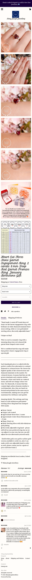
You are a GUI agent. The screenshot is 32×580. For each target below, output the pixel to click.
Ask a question (15, 311)
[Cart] (30, 9)
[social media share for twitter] (5, 311)
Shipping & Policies (15, 318)
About (7, 558)
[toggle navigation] (2, 9)
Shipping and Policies (17, 558)
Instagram (4, 566)
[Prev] (1, 548)
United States (14, 282)
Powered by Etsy (6, 577)
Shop (2, 558)
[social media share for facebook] (2, 311)
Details (4, 318)
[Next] (30, 548)
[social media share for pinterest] (8, 311)
